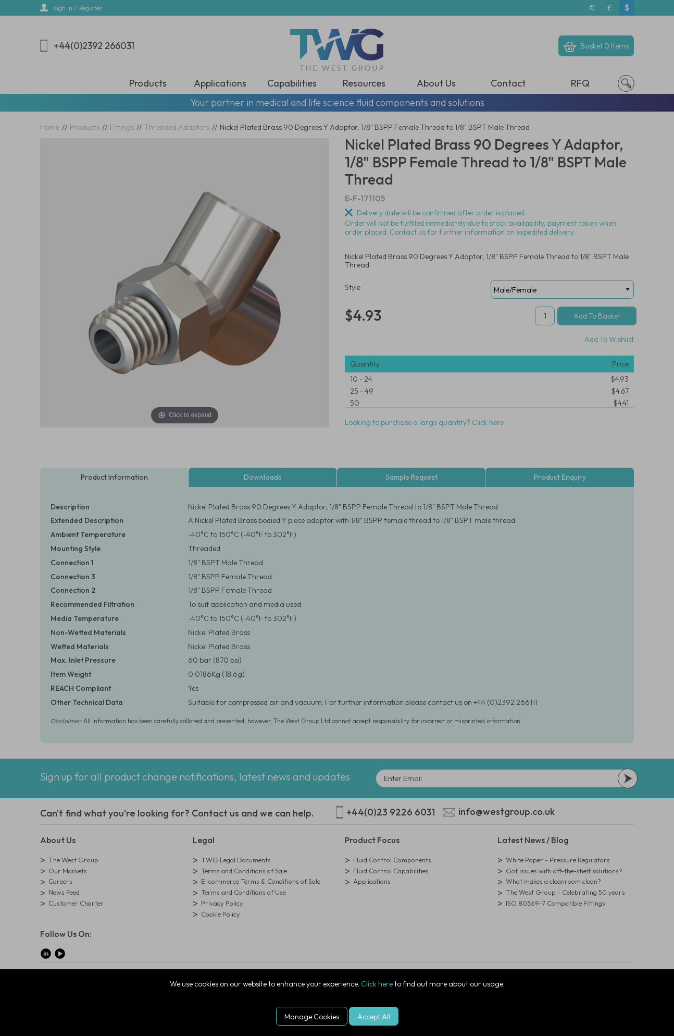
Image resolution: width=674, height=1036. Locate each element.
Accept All (373, 1016)
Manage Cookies (311, 1016)
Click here (377, 984)
